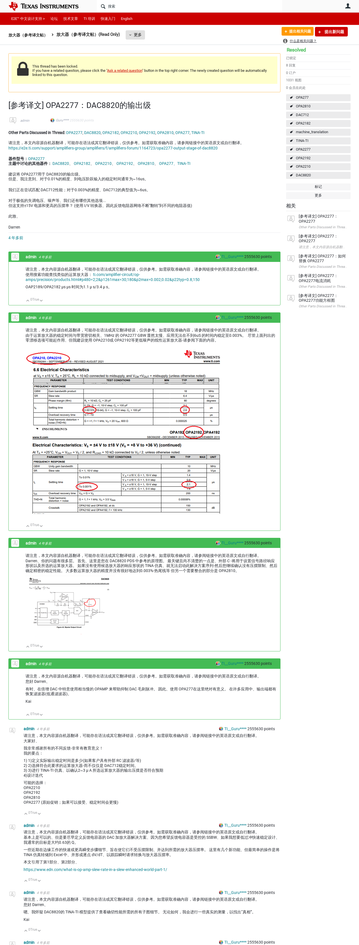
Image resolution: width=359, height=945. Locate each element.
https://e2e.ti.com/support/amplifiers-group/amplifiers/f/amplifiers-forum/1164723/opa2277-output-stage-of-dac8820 (113, 148)
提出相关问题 (298, 31)
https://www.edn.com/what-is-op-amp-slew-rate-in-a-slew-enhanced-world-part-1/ (95, 869)
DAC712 (302, 115)
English (126, 19)
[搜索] (189, 6)
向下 (41, 301)
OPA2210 (303, 166)
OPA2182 (303, 123)
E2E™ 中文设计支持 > (28, 19)
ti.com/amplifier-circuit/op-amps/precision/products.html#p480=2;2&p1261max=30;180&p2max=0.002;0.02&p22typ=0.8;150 (113, 277)
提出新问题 (334, 31)
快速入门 (108, 19)
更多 (140, 35)
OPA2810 (303, 106)
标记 (318, 187)
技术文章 (70, 19)
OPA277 (302, 97)
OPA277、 (168, 163)
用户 (348, 6)
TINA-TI (302, 141)
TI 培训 (89, 19)
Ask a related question (124, 70)
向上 (28, 301)
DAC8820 (303, 175)
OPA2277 (303, 149)
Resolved (296, 50)
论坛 (54, 19)
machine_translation (312, 132)
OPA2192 (303, 158)
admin (24, 121)
